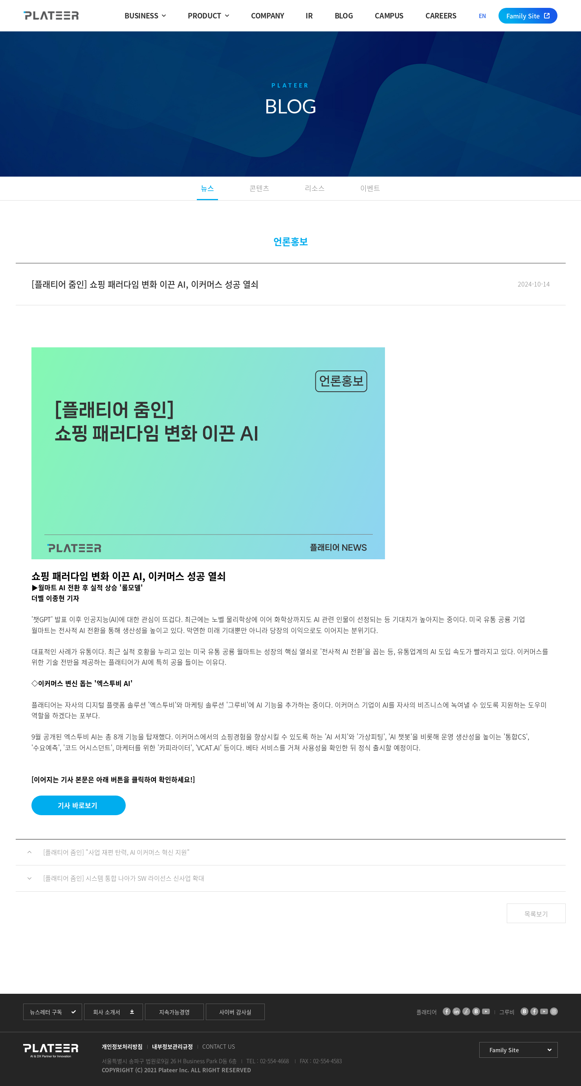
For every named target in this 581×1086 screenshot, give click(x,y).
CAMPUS (389, 15)
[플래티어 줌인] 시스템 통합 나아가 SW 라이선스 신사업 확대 (123, 878)
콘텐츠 (259, 188)
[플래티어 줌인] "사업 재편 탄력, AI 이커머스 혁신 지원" (116, 852)
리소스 (315, 188)
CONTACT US (218, 1046)
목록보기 (536, 913)
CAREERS (440, 15)
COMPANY (267, 15)
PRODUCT (204, 15)
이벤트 (370, 188)
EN (482, 16)
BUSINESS (141, 15)
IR (309, 15)
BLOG (344, 15)
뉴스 (207, 188)
